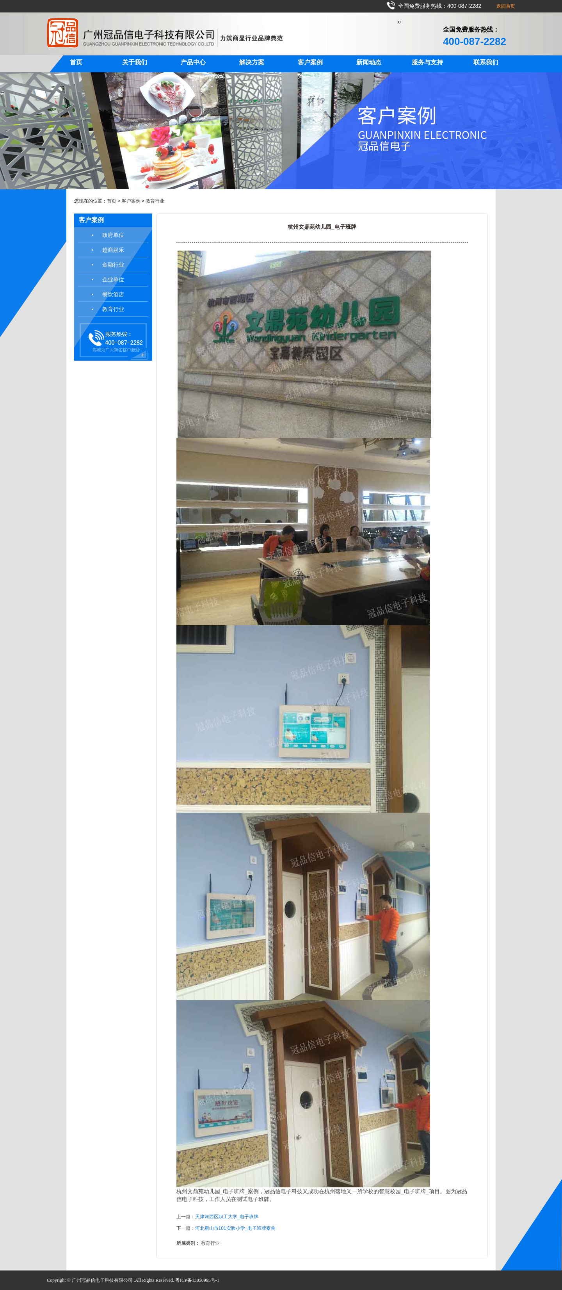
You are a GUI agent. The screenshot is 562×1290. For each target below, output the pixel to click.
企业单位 (113, 279)
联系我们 (485, 62)
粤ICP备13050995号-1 (197, 1280)
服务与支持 (427, 62)
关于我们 (134, 62)
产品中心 (193, 62)
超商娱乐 (113, 250)
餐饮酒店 (113, 294)
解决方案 (251, 62)
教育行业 (155, 201)
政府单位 (113, 235)
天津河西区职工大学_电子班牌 (227, 1216)
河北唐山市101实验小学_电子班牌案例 (235, 1228)
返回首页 (505, 6)
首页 (76, 62)
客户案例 (310, 62)
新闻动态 (368, 62)
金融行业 (113, 265)
